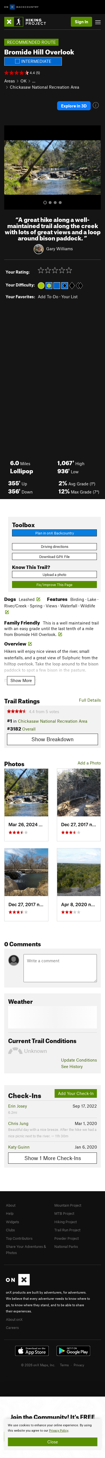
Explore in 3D (74, 105)
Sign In (81, 21)
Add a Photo (89, 762)
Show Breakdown (52, 739)
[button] (9, 167)
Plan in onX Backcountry (54, 533)
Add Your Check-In (76, 1093)
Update (79, 1059)
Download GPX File (54, 556)
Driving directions (54, 546)
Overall (29, 728)
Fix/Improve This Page (54, 584)
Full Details (90, 699)
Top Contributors (19, 1238)
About (10, 1205)
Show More (21, 680)
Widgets (12, 1222)
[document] (52, 1434)
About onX (14, 1319)
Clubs (10, 1230)
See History (72, 1066)
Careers (12, 1327)
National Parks (66, 1246)
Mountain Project (67, 1205)
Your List (69, 296)
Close (52, 1441)
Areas (9, 80)
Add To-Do (48, 296)
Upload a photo (54, 574)
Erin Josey (17, 1105)
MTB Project (64, 1213)
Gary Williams (59, 248)
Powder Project (66, 1238)
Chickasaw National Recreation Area (44, 86)
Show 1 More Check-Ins (52, 1158)
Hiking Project (65, 1222)
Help (9, 1213)
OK (23, 80)
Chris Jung (18, 1123)
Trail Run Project (67, 1230)
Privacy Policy (58, 1430)
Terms (64, 1365)
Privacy (79, 1365)
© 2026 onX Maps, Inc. (38, 1365)
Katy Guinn (19, 1146)
